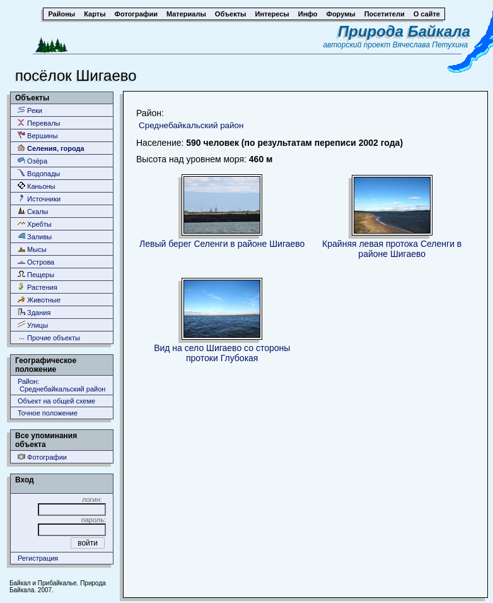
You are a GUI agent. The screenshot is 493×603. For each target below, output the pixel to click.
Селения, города (51, 148)
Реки (30, 110)
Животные (39, 300)
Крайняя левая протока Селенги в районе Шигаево (391, 249)
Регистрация (38, 558)
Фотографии (42, 457)
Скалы (33, 211)
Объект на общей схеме (56, 401)
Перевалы (39, 123)
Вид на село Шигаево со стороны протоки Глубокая (222, 353)
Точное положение (48, 413)
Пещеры (36, 274)
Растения (37, 287)
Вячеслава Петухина (430, 44)
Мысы (32, 249)
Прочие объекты (49, 337)
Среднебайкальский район (191, 125)
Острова (36, 262)
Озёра (32, 161)
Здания (34, 312)
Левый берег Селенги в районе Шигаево (221, 244)
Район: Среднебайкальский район (61, 385)
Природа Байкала (404, 31)
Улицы (33, 325)
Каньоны (36, 186)
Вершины (38, 135)
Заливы (35, 236)
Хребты (35, 224)
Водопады (39, 173)
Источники (39, 198)
